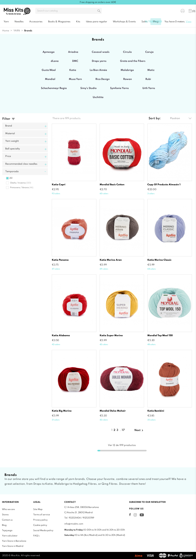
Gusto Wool (49, 70)
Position (180, 118)
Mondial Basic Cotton (112, 184)
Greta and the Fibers (132, 61)
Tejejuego (7, 530)
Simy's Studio (88, 88)
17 (123, 430)
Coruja (149, 52)
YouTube (142, 514)
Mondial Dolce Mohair (113, 411)
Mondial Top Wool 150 (160, 335)
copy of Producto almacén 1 (163, 184)
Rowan (127, 79)
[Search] (68, 11)
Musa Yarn (75, 79)
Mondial (50, 79)
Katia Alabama (61, 335)
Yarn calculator (10, 536)
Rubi (148, 79)
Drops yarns (99, 61)
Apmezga (49, 52)
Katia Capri (58, 184)
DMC (75, 61)
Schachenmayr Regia (54, 88)
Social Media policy (43, 530)
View (188, 22)
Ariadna (73, 52)
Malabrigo (127, 70)
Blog (4, 525)
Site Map (37, 509)
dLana (55, 61)
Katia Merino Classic (159, 260)
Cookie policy (40, 525)
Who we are (8, 509)
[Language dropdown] (173, 11)
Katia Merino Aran (111, 260)
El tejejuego (153, 22)
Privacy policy (40, 520)
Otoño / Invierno (20, 183)
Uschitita (98, 97)
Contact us (7, 520)
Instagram (135, 514)
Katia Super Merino (111, 335)
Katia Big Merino (62, 411)
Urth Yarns (148, 88)
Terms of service (41, 515)
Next (139, 430)
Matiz (150, 70)
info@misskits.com (73, 524)
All (10, 178)
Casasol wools (100, 52)
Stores (5, 515)
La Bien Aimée (98, 70)
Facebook (130, 514)
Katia (72, 70)
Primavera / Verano (21, 188)
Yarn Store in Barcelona (14, 541)
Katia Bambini (155, 411)
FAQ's (36, 536)
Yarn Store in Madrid (12, 546)
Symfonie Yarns (119, 88)
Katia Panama (60, 260)
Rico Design (102, 79)
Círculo (127, 52)
